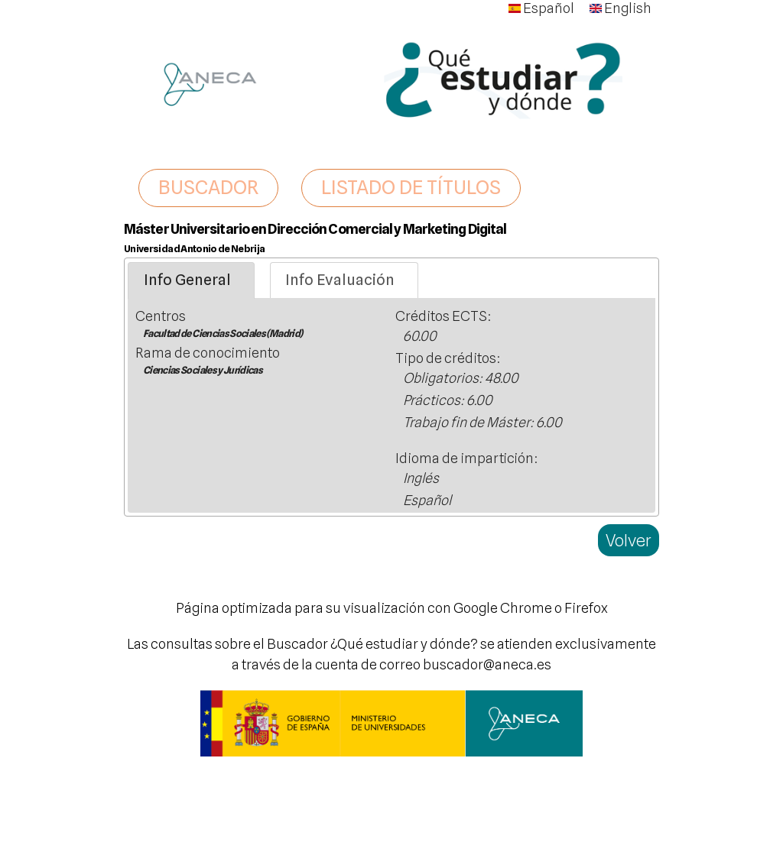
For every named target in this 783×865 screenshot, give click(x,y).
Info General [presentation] (187, 280)
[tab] (191, 280)
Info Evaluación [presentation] (340, 280)
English (620, 8)
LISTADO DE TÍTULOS (411, 187)
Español (541, 8)
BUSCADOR (208, 187)
